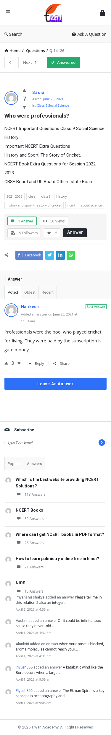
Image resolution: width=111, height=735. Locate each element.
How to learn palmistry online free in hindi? (57, 558)
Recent (48, 292)
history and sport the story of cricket (34, 205)
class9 (45, 196)
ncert (71, 205)
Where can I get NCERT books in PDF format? (60, 534)
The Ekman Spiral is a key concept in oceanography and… (60, 693)
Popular (14, 463)
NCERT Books (29, 510)
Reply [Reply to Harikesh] (36, 363)
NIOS (20, 582)
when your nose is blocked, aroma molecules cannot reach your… (60, 646)
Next (29, 62)
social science (91, 205)
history (61, 196)
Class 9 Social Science (53, 105)
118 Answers (31, 494)
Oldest (30, 292)
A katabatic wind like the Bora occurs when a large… (59, 670)
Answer (75, 232)
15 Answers (30, 591)
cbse (31, 196)
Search (13, 34)
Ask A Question (89, 34)
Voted (13, 292)
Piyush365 (24, 667)
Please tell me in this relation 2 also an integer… (59, 600)
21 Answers (30, 567)
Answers (34, 463)
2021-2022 (14, 196)
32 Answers (30, 518)
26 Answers (30, 542)
